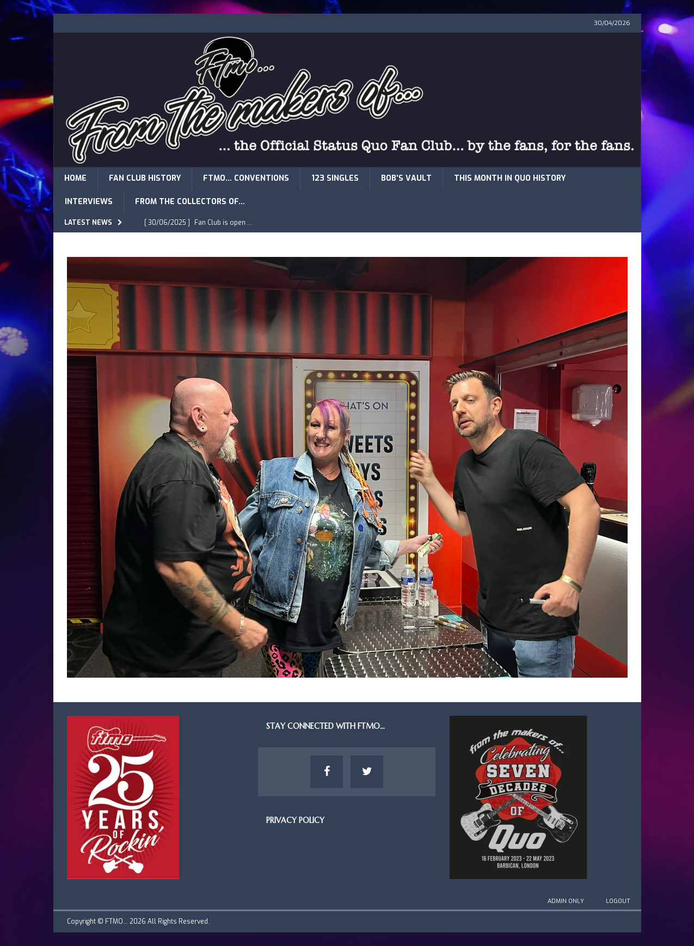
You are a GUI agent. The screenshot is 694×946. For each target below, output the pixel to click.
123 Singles (335, 178)
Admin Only (566, 901)
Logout (618, 901)
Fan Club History (145, 178)
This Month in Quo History (510, 178)
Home (75, 178)
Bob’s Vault (406, 178)
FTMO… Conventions (246, 178)
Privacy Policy (295, 820)
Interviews (89, 201)
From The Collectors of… (190, 201)
